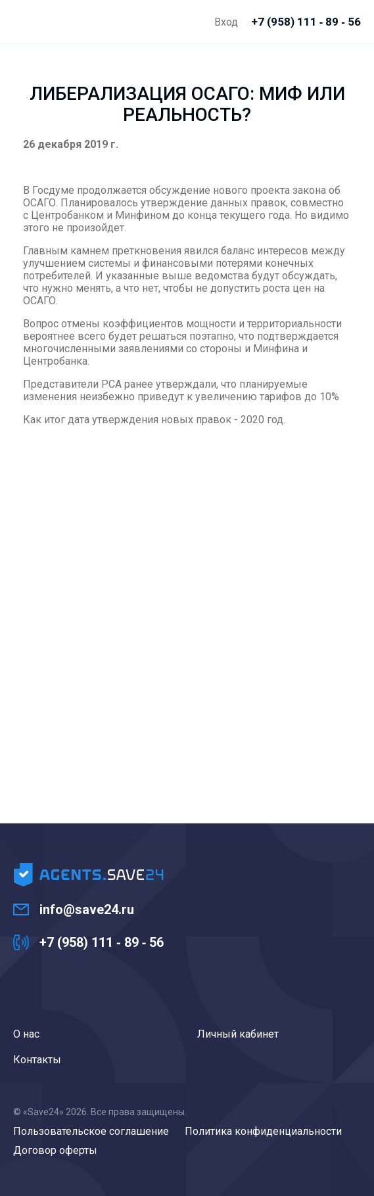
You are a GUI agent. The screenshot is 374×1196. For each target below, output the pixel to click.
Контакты (37, 1059)
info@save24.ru (86, 909)
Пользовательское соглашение (91, 1131)
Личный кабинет (238, 1034)
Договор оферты (55, 1150)
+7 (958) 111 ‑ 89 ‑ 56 (101, 942)
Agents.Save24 (23, 22)
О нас (26, 1034)
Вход (226, 22)
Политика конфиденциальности (263, 1131)
